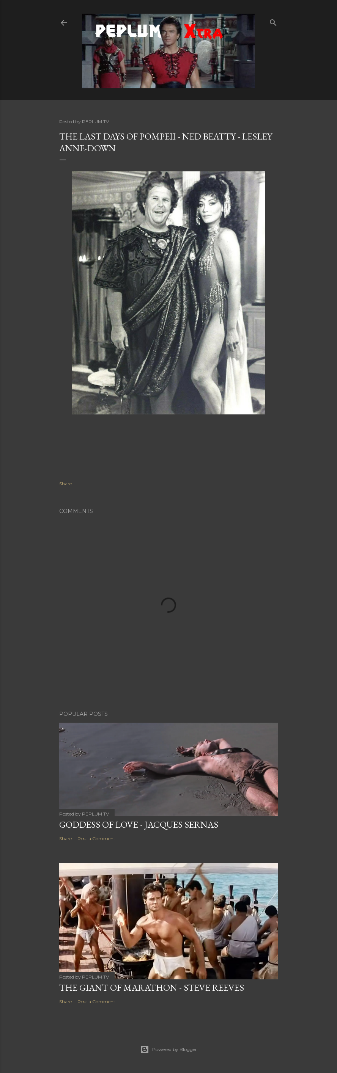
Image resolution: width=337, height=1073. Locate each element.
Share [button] (65, 483)
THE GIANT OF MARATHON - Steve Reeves (151, 987)
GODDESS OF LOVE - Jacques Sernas (138, 824)
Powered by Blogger (168, 1049)
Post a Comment (96, 838)
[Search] (273, 21)
